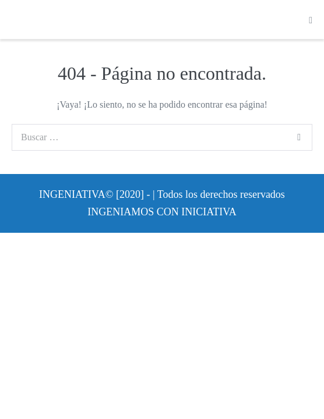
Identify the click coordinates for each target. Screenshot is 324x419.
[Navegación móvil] (310, 20)
